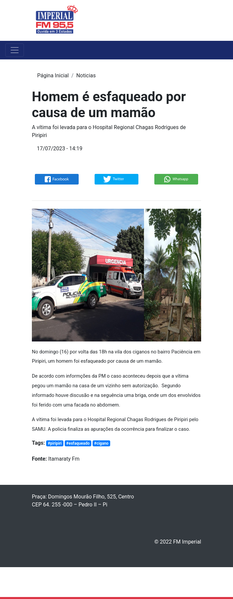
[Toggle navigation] (197, 20)
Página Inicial (53, 75)
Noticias (86, 75)
